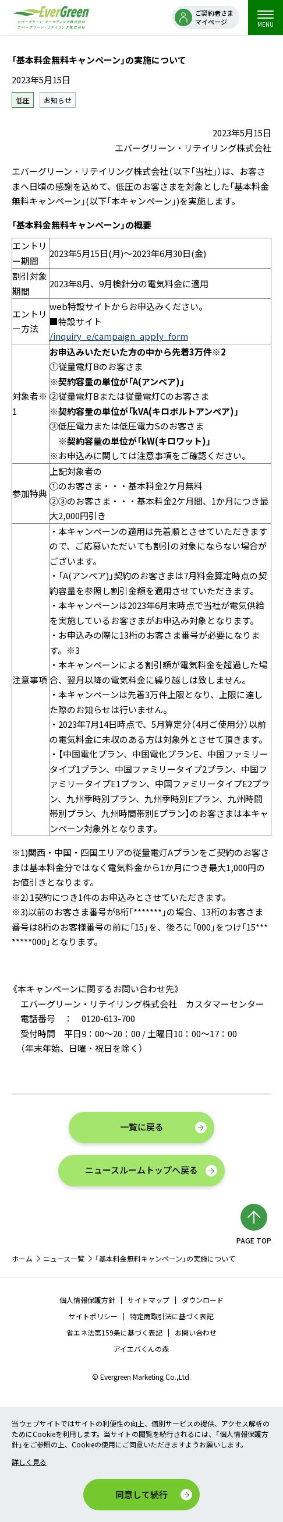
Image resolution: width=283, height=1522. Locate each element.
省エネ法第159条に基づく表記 (114, 1332)
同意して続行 (141, 1494)
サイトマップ (148, 1300)
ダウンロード (203, 1300)
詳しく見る (29, 1462)
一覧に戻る (142, 1127)
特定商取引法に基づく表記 (172, 1316)
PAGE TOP (253, 1240)
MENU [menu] (265, 19)
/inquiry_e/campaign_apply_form (118, 336)
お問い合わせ (196, 1332)
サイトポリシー (93, 1316)
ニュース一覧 (63, 1258)
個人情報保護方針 (87, 1300)
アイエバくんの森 (141, 1349)
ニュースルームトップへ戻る (141, 1170)
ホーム (22, 1258)
